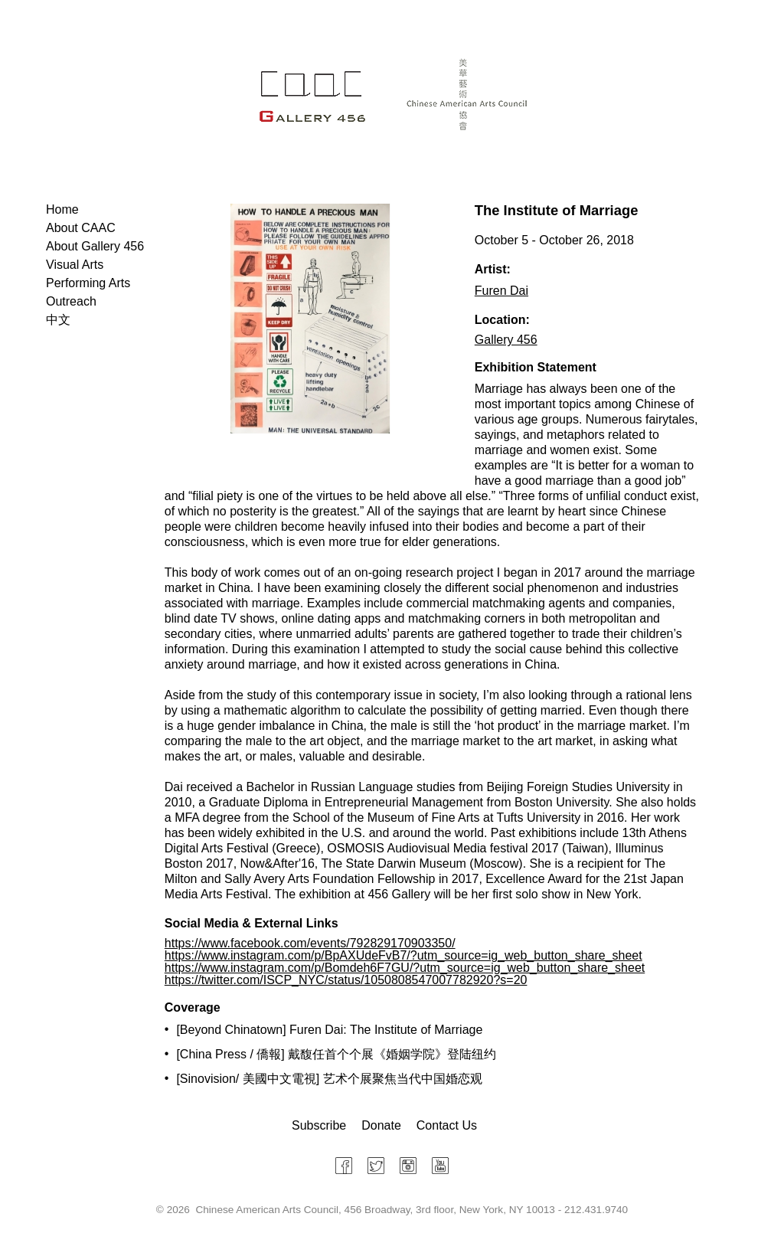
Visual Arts (74, 264)
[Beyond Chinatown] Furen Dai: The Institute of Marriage (329, 1029)
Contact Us (446, 1125)
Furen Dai (501, 290)
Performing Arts (88, 282)
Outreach (71, 301)
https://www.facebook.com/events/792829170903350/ (310, 943)
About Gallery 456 (95, 246)
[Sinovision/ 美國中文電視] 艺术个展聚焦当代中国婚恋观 (329, 1078)
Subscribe (319, 1125)
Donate (381, 1125)
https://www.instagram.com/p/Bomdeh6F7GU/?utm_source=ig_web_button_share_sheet (405, 967)
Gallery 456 (506, 339)
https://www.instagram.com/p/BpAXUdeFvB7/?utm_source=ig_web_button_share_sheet (403, 955)
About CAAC (81, 227)
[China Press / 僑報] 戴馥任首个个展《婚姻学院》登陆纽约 (336, 1054)
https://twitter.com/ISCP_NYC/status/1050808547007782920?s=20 (346, 979)
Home (62, 209)
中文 (58, 319)
